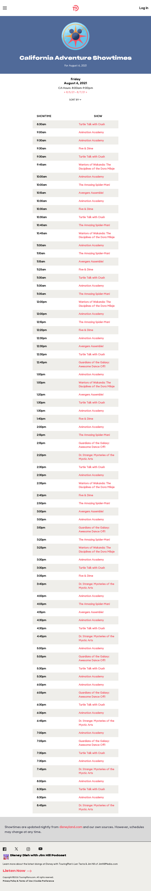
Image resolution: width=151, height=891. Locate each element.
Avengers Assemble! (91, 192)
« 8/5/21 (69, 92)
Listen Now (18, 871)
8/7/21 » (82, 92)
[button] (75, 100)
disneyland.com (70, 827)
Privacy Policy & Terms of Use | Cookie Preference (28, 881)
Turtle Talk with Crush (92, 124)
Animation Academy (91, 132)
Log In (143, 8)
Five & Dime (86, 148)
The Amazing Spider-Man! (94, 184)
